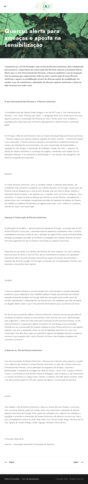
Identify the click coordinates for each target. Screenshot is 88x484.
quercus (8, 25)
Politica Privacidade (12, 479)
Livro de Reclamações (30, 479)
